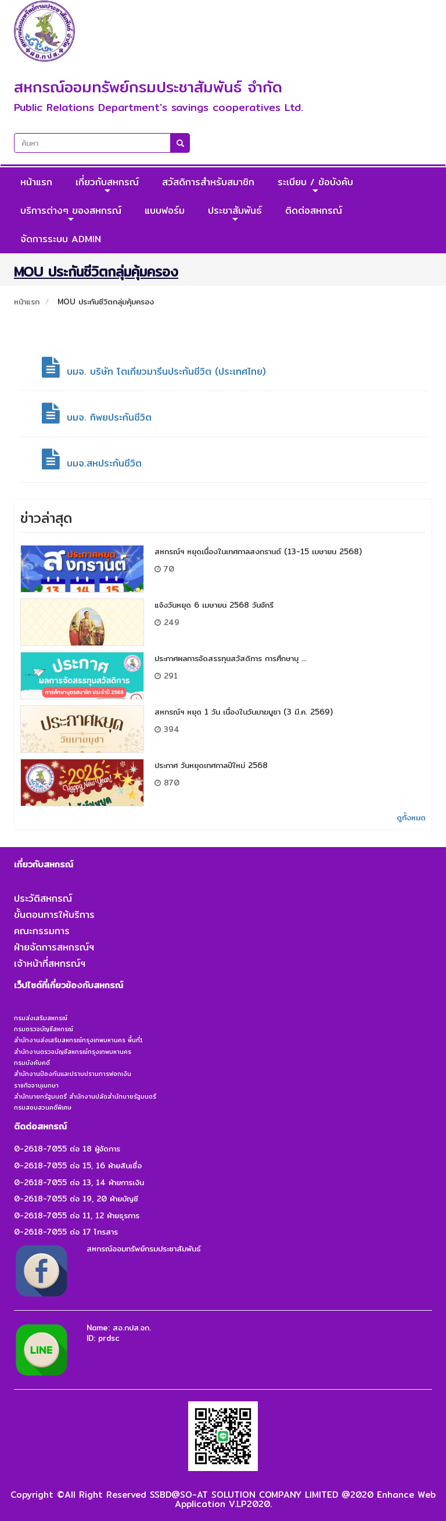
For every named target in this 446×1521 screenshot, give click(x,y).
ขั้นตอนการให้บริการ (54, 914)
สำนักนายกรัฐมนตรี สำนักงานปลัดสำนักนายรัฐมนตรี (85, 1096)
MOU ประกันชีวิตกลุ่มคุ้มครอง (105, 301)
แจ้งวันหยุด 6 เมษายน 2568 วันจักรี (214, 605)
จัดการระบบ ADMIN (60, 239)
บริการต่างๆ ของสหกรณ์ (70, 213)
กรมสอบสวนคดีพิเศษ (42, 1107)
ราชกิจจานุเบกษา (36, 1085)
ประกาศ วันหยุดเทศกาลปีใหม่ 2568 (211, 765)
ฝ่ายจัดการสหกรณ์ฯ (54, 947)
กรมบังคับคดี (32, 1062)
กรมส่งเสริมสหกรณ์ (40, 1018)
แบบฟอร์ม (165, 210)
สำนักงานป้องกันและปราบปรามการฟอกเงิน (72, 1073)
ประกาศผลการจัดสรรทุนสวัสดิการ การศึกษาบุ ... (230, 658)
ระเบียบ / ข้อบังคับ (315, 185)
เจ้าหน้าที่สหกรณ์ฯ (49, 963)
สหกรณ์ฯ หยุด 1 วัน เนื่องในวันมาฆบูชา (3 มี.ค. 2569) (243, 712)
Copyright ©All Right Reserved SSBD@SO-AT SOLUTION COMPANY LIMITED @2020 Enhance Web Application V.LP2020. (223, 1499)
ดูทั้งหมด (411, 817)
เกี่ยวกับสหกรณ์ (107, 185)
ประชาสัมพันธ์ (235, 213)
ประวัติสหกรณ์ (43, 898)
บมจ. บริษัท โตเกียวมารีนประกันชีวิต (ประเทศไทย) (154, 371)
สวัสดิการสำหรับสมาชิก (208, 182)
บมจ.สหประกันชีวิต (92, 463)
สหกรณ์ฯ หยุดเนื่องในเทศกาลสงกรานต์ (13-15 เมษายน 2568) (258, 551)
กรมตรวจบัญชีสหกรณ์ (43, 1029)
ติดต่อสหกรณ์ (313, 210)
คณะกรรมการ (42, 931)
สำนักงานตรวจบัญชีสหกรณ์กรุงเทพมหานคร (72, 1051)
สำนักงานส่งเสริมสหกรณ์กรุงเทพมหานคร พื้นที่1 (78, 1040)
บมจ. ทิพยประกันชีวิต (97, 417)
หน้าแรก (36, 182)
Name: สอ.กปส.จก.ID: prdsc (119, 1333)
